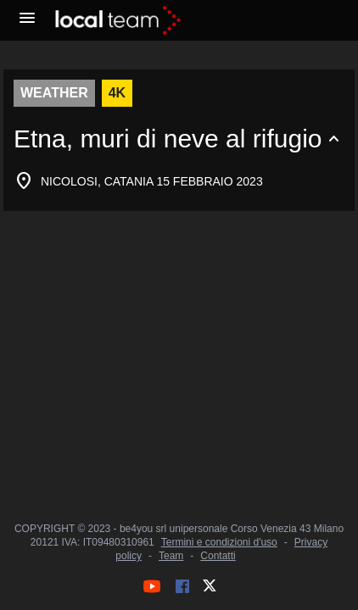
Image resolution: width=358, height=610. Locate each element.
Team (171, 556)
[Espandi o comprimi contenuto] (179, 139)
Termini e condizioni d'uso (219, 542)
